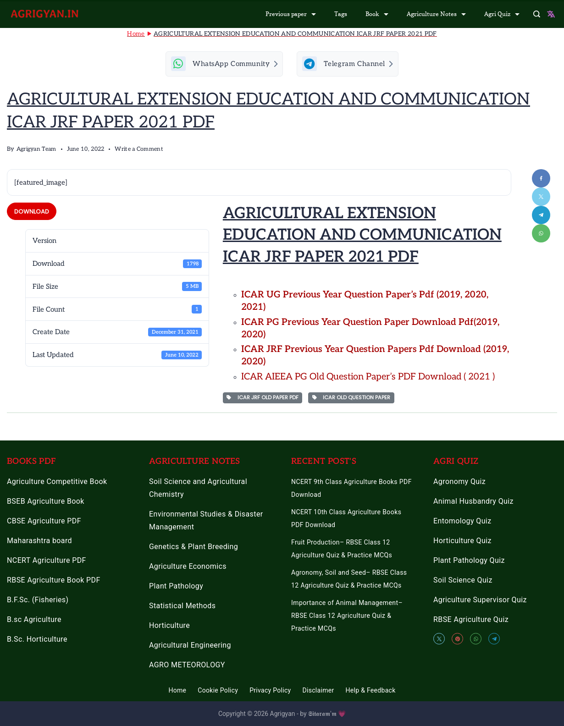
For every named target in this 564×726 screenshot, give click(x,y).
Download (31, 213)
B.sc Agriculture (34, 620)
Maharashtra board (39, 541)
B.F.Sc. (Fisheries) (37, 600)
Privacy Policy (270, 690)
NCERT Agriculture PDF (46, 560)
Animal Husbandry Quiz (473, 501)
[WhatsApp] (475, 639)
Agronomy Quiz (459, 482)
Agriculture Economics (188, 566)
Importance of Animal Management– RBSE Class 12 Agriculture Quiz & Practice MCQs (347, 616)
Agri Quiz (502, 13)
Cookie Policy (218, 690)
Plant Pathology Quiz (469, 560)
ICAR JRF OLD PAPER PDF (263, 399)
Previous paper (290, 13)
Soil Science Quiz (462, 580)
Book (376, 13)
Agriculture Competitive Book (57, 482)
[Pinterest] (457, 639)
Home (177, 690)
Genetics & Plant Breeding (193, 547)
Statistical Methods (182, 606)
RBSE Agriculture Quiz (471, 620)
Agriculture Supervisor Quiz (480, 600)
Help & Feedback (371, 690)
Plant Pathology (176, 586)
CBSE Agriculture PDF (44, 521)
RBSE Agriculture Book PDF (53, 580)
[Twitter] (439, 639)
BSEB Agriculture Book (45, 501)
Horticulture (169, 626)
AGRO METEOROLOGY (187, 665)
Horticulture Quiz (462, 541)
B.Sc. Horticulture (37, 639)
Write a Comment (139, 152)
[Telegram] (494, 639)
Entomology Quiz (462, 521)
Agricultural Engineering (190, 645)
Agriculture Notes (436, 13)
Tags (340, 13)
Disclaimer (318, 690)
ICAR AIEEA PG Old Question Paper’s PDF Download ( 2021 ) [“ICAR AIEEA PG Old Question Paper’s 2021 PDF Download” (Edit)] (368, 379)
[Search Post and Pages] (536, 14)
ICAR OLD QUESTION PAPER (351, 399)
